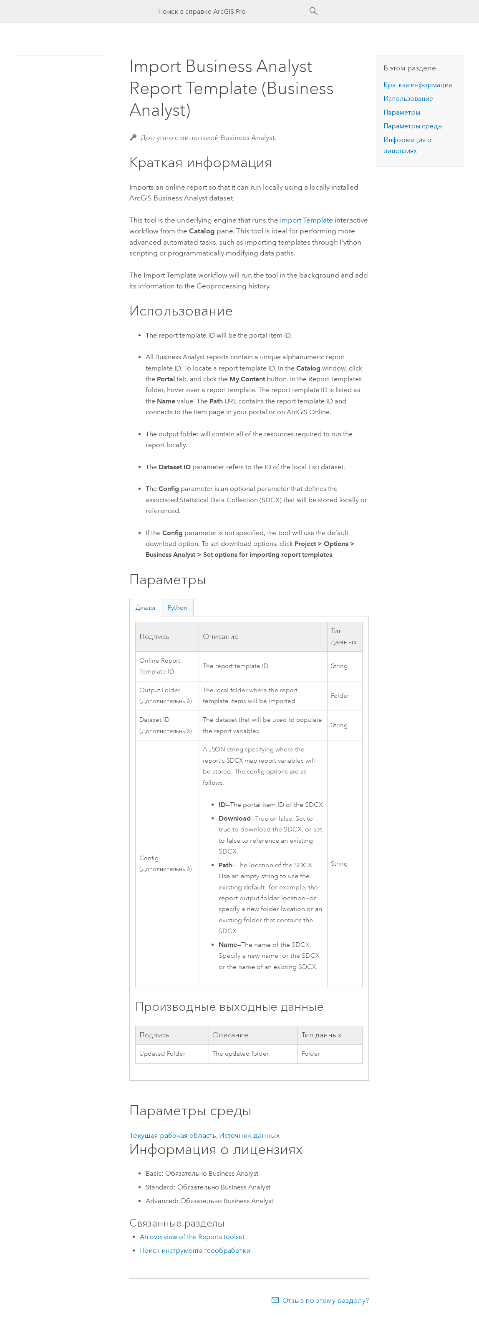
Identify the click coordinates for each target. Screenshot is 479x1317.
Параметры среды (413, 126)
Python (177, 607)
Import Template (306, 220)
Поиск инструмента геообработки (195, 1250)
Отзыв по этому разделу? (325, 1300)
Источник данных (249, 1135)
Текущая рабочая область (172, 1135)
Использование (408, 99)
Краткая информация (417, 85)
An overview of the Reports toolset (192, 1237)
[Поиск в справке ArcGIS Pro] (231, 11)
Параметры (401, 112)
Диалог (145, 607)
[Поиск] (314, 11)
